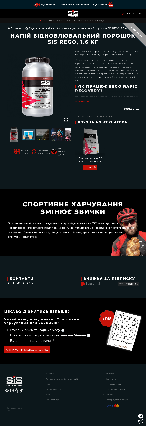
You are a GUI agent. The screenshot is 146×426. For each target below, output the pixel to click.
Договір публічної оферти (117, 400)
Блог (48, 384)
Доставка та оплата (114, 384)
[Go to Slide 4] (57, 135)
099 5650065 (132, 13)
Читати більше (82, 102)
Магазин (50, 374)
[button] (39, 86)
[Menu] (6, 14)
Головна (14, 28)
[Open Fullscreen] (66, 120)
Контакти (110, 374)
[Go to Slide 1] (14, 134)
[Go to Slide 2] (28, 134)
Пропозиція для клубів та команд (62, 379)
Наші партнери (52, 400)
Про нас (109, 394)
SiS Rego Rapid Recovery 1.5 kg (90, 54)
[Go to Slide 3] (43, 135)
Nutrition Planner (53, 389)
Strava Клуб (51, 394)
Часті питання (112, 379)
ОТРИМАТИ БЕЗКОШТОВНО (27, 349)
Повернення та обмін (115, 389)
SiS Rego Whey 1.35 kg (120, 54)
